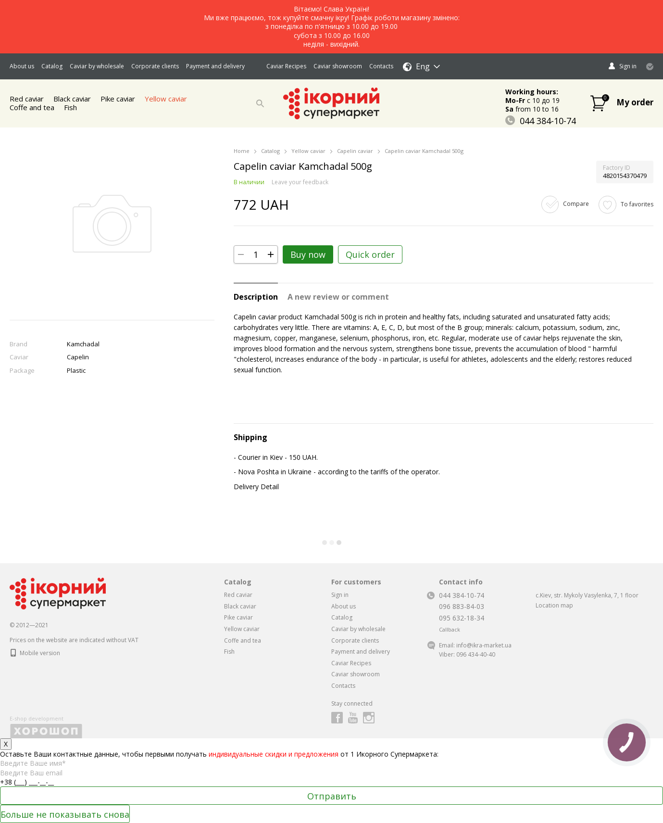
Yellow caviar (167, 98)
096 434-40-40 (475, 654)
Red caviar (238, 595)
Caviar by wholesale (97, 66)
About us (22, 66)
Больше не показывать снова (64, 814)
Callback (449, 629)
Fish (70, 107)
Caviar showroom (337, 66)
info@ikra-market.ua (484, 645)
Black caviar (240, 606)
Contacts (381, 66)
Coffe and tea (32, 107)
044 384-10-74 (540, 121)
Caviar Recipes (286, 66)
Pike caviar (119, 98)
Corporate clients (155, 66)
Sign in (340, 595)
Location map (554, 605)
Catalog (52, 66)
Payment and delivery (215, 66)
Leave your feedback (300, 182)
